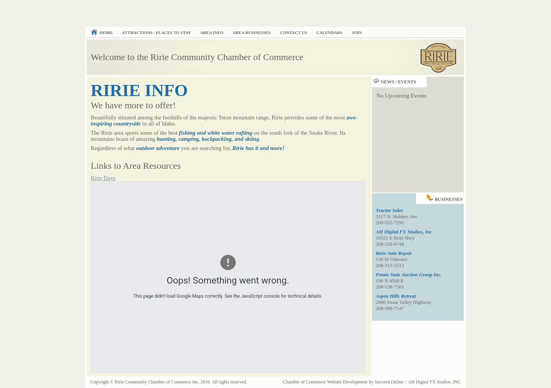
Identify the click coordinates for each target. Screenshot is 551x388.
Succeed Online (389, 382)
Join (357, 32)
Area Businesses (252, 32)
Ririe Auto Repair (394, 253)
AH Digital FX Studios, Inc (404, 232)
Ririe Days (103, 178)
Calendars (329, 32)
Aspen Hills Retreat (396, 296)
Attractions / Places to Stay (156, 32)
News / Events (394, 82)
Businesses (444, 197)
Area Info (211, 32)
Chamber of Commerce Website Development (325, 382)
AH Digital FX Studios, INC (434, 382)
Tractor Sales (389, 210)
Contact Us (293, 32)
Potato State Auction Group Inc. (409, 274)
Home (106, 32)
